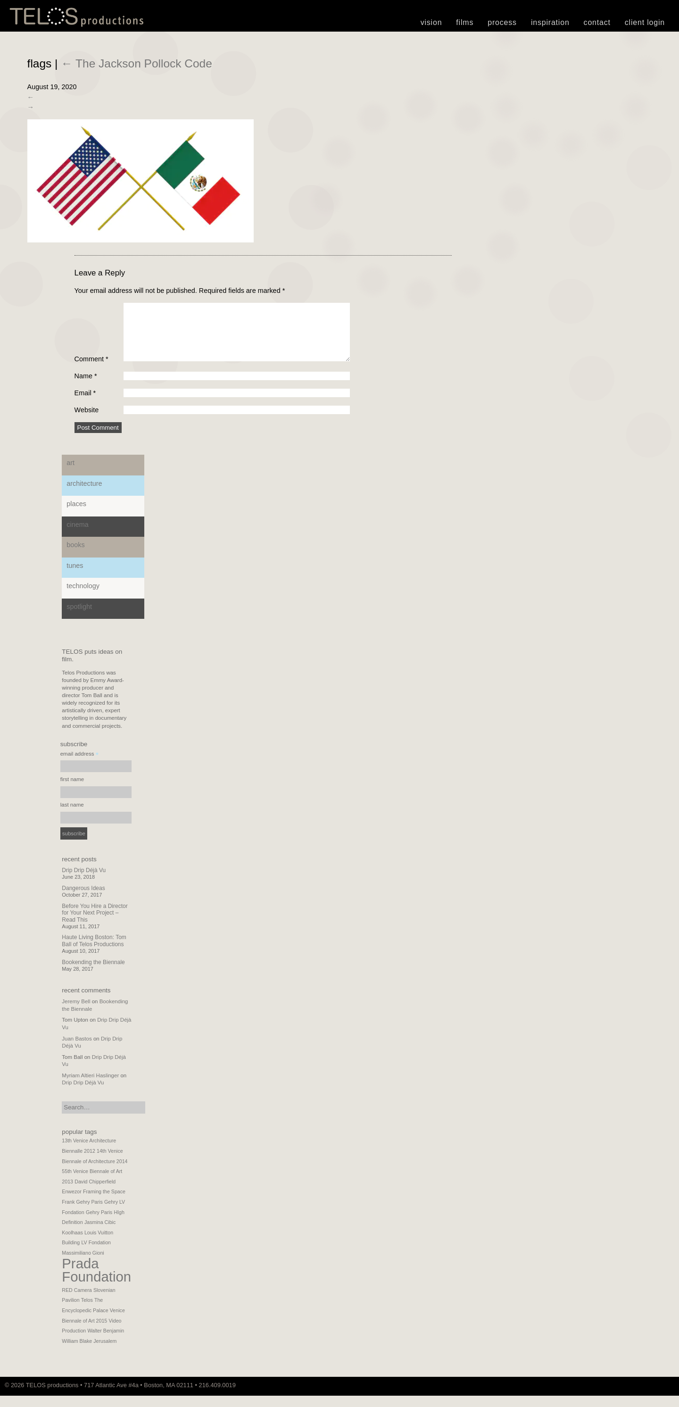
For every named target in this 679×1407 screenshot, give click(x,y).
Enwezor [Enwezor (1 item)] (71, 1203)
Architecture (84, 495)
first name (72, 790)
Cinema (77, 536)
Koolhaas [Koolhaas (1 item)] (72, 1244)
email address (79, 766)
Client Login (645, 22)
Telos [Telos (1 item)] (87, 1311)
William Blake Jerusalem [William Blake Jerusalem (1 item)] (89, 1352)
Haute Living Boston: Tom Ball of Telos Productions (94, 951)
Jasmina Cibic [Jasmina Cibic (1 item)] (100, 1233)
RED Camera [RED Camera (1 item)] (76, 1301)
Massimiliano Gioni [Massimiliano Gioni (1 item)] (83, 1264)
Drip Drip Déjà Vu (84, 881)
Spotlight (79, 618)
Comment (91, 370)
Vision (431, 22)
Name (86, 387)
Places (76, 515)
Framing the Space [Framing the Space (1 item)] (104, 1203)
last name (72, 816)
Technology (82, 597)
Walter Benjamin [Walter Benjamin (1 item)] (105, 1342)
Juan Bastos (76, 1050)
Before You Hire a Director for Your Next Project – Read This (94, 924)
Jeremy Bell (76, 1013)
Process (502, 22)
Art (70, 474)
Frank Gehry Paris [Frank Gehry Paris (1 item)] (82, 1213)
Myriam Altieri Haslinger (90, 1087)
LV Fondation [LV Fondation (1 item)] (96, 1254)
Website (87, 421)
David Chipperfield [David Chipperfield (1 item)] (95, 1193)
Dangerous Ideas (83, 899)
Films (464, 22)
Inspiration (550, 22)
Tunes (74, 577)
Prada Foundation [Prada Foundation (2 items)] (96, 1281)
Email (85, 404)
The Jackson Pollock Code (136, 63)
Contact (597, 22)
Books (75, 556)
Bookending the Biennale (93, 973)
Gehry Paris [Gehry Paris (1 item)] (99, 1223)
